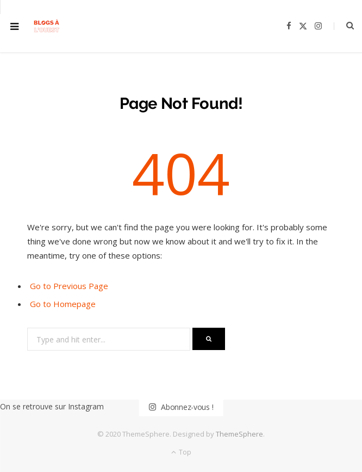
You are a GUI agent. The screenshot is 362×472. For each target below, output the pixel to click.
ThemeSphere (239, 434)
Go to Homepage (63, 303)
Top (181, 452)
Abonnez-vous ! (181, 407)
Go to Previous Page (69, 285)
